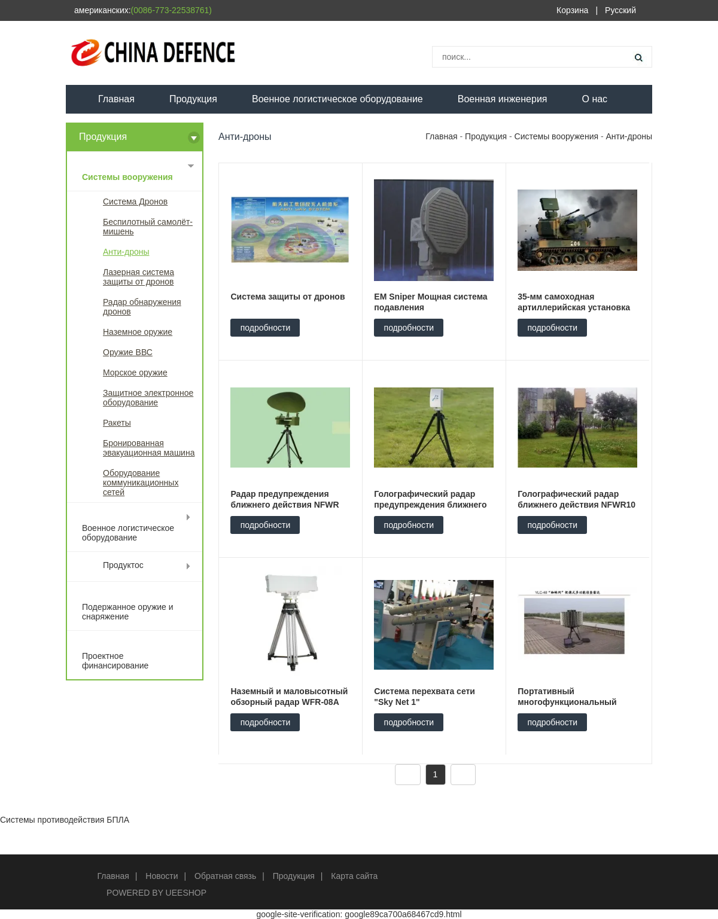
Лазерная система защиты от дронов (138, 276)
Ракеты (117, 423)
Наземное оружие (137, 332)
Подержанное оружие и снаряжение (128, 611)
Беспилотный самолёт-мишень (148, 226)
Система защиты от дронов (287, 296)
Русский (620, 10)
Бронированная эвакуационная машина (148, 447)
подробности (266, 327)
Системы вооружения (127, 177)
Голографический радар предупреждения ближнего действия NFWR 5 (430, 504)
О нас (594, 99)
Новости (161, 876)
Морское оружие (135, 372)
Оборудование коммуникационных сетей (140, 482)
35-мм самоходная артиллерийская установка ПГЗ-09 (574, 307)
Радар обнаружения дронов (142, 306)
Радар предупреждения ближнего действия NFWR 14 (284, 504)
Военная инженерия (502, 99)
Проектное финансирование (115, 660)
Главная (116, 99)
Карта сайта (354, 876)
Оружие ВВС (128, 352)
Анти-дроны (126, 252)
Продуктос (123, 565)
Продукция (193, 99)
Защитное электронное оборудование (148, 397)
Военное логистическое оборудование (337, 99)
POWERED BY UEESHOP (156, 892)
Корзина (572, 10)
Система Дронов (135, 201)
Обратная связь (225, 876)
